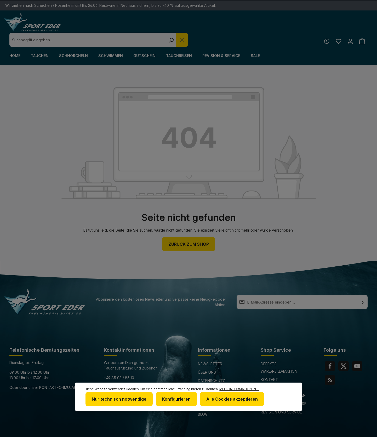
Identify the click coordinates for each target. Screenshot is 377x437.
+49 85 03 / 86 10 (119, 363)
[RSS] (330, 366)
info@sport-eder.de (124, 373)
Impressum (208, 375)
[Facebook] (330, 352)
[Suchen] (261, 26)
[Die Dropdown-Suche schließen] (272, 26)
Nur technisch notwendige (118, 399)
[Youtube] (357, 352)
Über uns (207, 358)
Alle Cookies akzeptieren (229, 399)
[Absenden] (363, 288)
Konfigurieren (174, 399)
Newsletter (210, 350)
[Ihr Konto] (349, 27)
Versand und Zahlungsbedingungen (283, 377)
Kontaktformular (57, 373)
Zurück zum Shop (188, 230)
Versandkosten (242, 430)
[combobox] (177, 26)
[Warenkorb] (362, 27)
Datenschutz (211, 366)
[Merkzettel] (337, 27)
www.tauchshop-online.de (131, 383)
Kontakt (269, 365)
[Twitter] (343, 352)
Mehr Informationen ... (239, 390)
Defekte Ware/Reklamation (279, 353)
